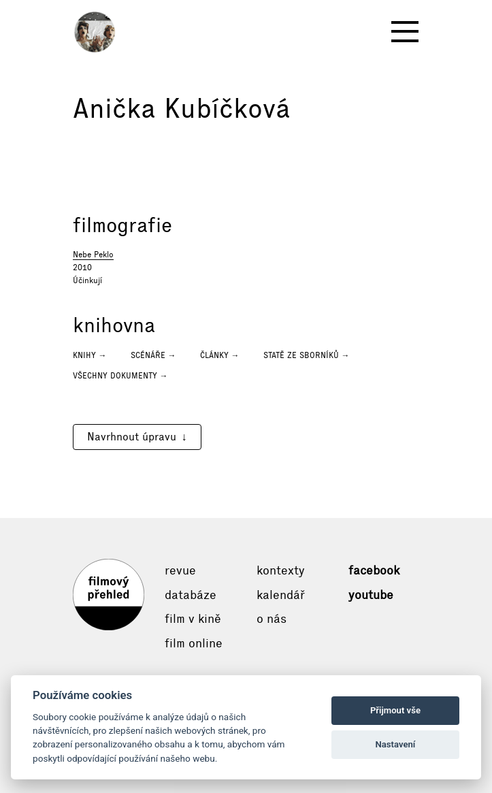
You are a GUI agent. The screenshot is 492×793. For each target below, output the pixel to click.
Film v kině (193, 618)
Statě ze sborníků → (306, 355)
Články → (220, 355)
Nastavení (396, 744)
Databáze (190, 594)
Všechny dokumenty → (120, 376)
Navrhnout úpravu (131, 436)
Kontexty (281, 570)
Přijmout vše (395, 710)
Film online (194, 643)
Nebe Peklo (93, 254)
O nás (271, 618)
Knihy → (90, 355)
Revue (180, 570)
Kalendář (281, 594)
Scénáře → (153, 355)
